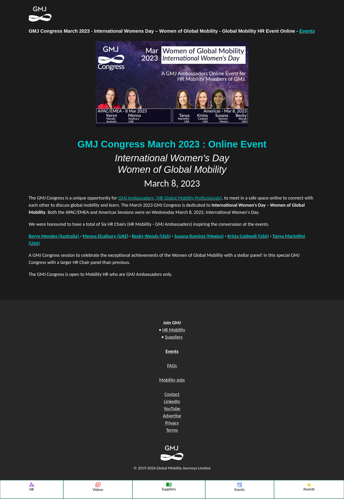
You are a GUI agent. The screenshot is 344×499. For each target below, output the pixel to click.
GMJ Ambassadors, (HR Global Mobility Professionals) (170, 198)
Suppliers (174, 337)
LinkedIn (172, 401)
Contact (172, 394)
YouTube (172, 408)
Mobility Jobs (172, 380)
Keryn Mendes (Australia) (54, 236)
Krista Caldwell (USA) (248, 236)
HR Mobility (173, 330)
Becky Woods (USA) (151, 236)
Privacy (172, 423)
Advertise (172, 416)
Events (307, 31)
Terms (172, 430)
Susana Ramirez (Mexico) (199, 236)
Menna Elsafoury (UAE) (105, 236)
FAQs (172, 365)
